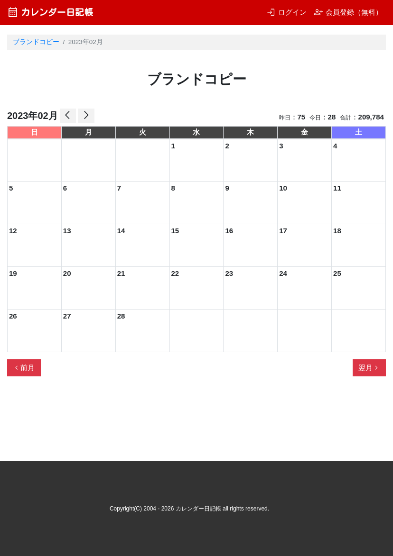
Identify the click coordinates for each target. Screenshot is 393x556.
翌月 (369, 368)
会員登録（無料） (348, 12)
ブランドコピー (36, 42)
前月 (24, 368)
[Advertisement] (180, 422)
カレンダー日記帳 (50, 12)
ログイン (286, 12)
